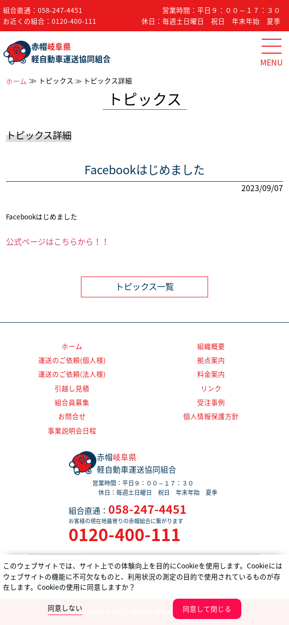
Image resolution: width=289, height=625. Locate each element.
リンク (211, 388)
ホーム (16, 81)
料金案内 (211, 374)
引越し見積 (72, 388)
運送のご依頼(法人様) (72, 374)
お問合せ (72, 416)
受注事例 (211, 402)
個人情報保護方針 (211, 416)
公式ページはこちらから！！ (57, 241)
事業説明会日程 (72, 430)
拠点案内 (211, 360)
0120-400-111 (74, 21)
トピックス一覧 (144, 286)
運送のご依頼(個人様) (72, 360)
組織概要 (211, 346)
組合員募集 (72, 402)
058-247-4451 (60, 10)
